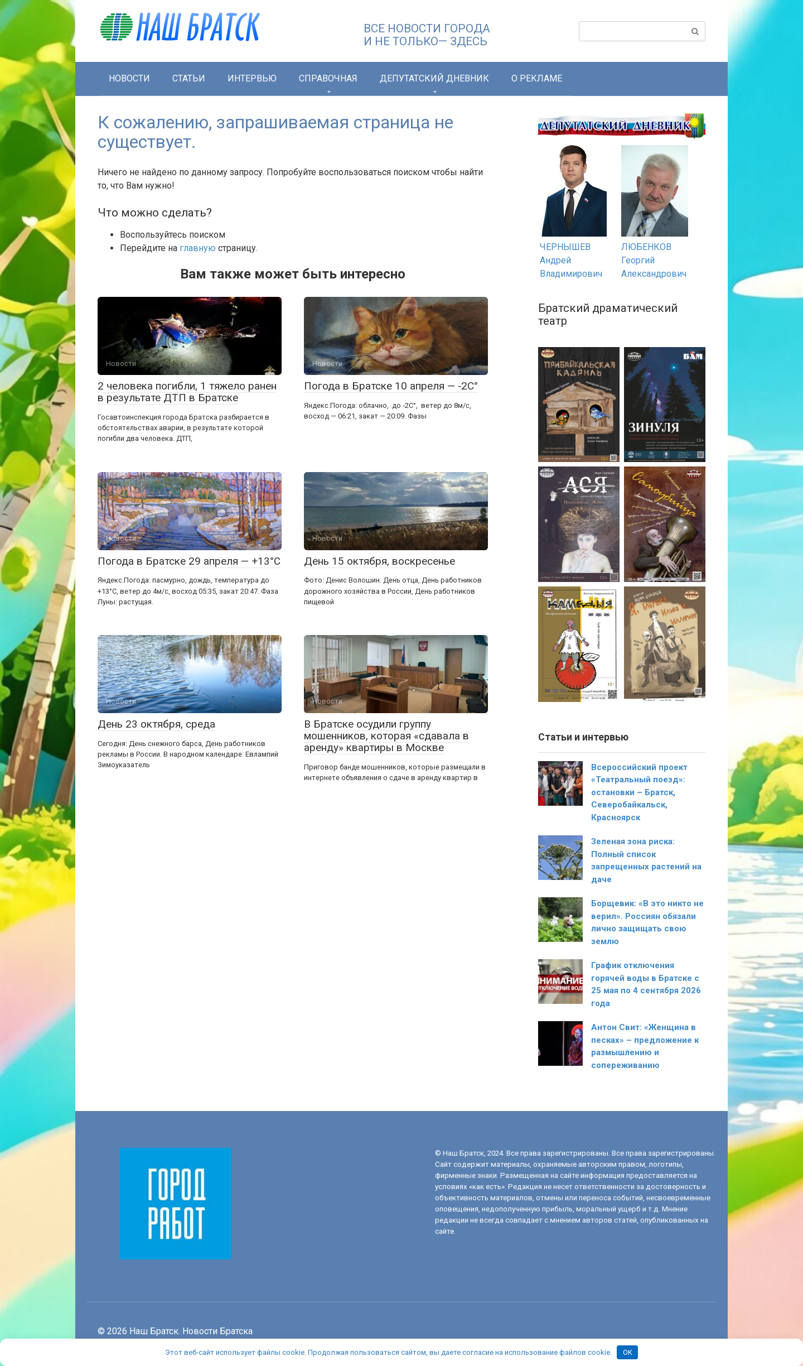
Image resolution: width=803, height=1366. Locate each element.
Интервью (252, 78)
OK (627, 1352)
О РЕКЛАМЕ (536, 78)
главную (198, 248)
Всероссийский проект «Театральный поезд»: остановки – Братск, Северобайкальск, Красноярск (639, 792)
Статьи (188, 78)
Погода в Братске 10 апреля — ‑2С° (391, 385)
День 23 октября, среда (156, 724)
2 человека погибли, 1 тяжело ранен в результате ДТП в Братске (187, 391)
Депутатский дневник (434, 78)
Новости (129, 78)
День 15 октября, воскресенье (379, 561)
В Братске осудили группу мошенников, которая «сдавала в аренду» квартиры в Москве (386, 736)
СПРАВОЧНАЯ (328, 78)
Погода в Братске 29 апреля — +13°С (189, 561)
